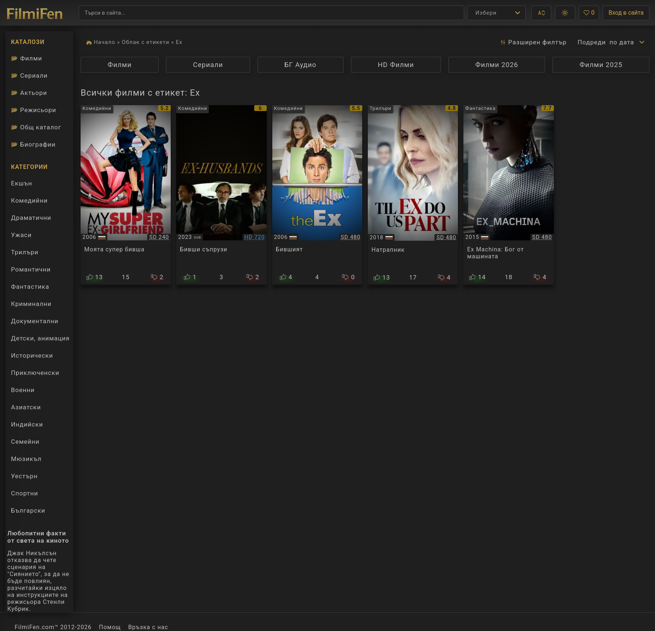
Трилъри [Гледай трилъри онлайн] (24, 253)
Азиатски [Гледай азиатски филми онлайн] (26, 407)
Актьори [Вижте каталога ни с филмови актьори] (29, 92)
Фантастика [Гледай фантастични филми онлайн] (30, 286)
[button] (541, 12)
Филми (120, 65)
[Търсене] (271, 12)
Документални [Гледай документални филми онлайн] (34, 321)
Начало (104, 42)
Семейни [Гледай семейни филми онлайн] (25, 441)
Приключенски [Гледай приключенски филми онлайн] (35, 372)
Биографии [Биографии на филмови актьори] (33, 144)
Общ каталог (36, 127)
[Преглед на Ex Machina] (508, 195)
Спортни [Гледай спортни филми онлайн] (24, 493)
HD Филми (396, 65)
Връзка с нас (148, 627)
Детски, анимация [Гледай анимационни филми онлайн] (40, 338)
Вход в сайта (626, 12)
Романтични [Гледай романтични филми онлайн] (31, 269)
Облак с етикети (146, 42)
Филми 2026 (496, 65)
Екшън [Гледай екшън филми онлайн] (21, 183)
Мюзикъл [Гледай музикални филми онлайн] (26, 458)
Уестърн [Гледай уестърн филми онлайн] (24, 476)
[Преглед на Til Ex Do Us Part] (413, 195)
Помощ (110, 627)
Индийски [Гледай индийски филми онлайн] (27, 424)
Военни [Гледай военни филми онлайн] (23, 390)
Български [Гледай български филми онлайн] (28, 510)
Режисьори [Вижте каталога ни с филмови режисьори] (33, 110)
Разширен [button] (533, 42)
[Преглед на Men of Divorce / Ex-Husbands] (221, 195)
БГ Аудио (300, 65)
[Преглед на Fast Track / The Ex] (317, 195)
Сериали (208, 65)
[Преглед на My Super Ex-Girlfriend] (126, 195)
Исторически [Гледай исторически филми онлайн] (32, 355)
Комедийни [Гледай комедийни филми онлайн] (29, 200)
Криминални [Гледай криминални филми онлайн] (31, 303)
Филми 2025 (601, 65)
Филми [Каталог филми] (26, 58)
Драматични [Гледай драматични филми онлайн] (31, 217)
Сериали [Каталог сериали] (29, 75)
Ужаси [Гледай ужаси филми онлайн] (21, 235)
